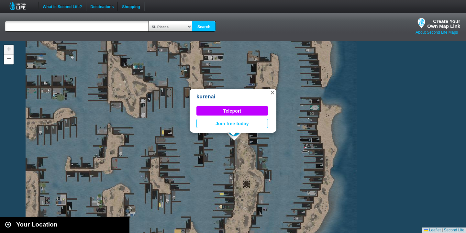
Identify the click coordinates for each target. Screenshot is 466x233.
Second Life (21, 6)
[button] (272, 92)
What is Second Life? (62, 6)
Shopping (131, 6)
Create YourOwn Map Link (443, 23)
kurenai (206, 96)
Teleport (232, 111)
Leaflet (432, 230)
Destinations (102, 6)
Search (203, 27)
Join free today (232, 123)
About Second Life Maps (437, 32)
